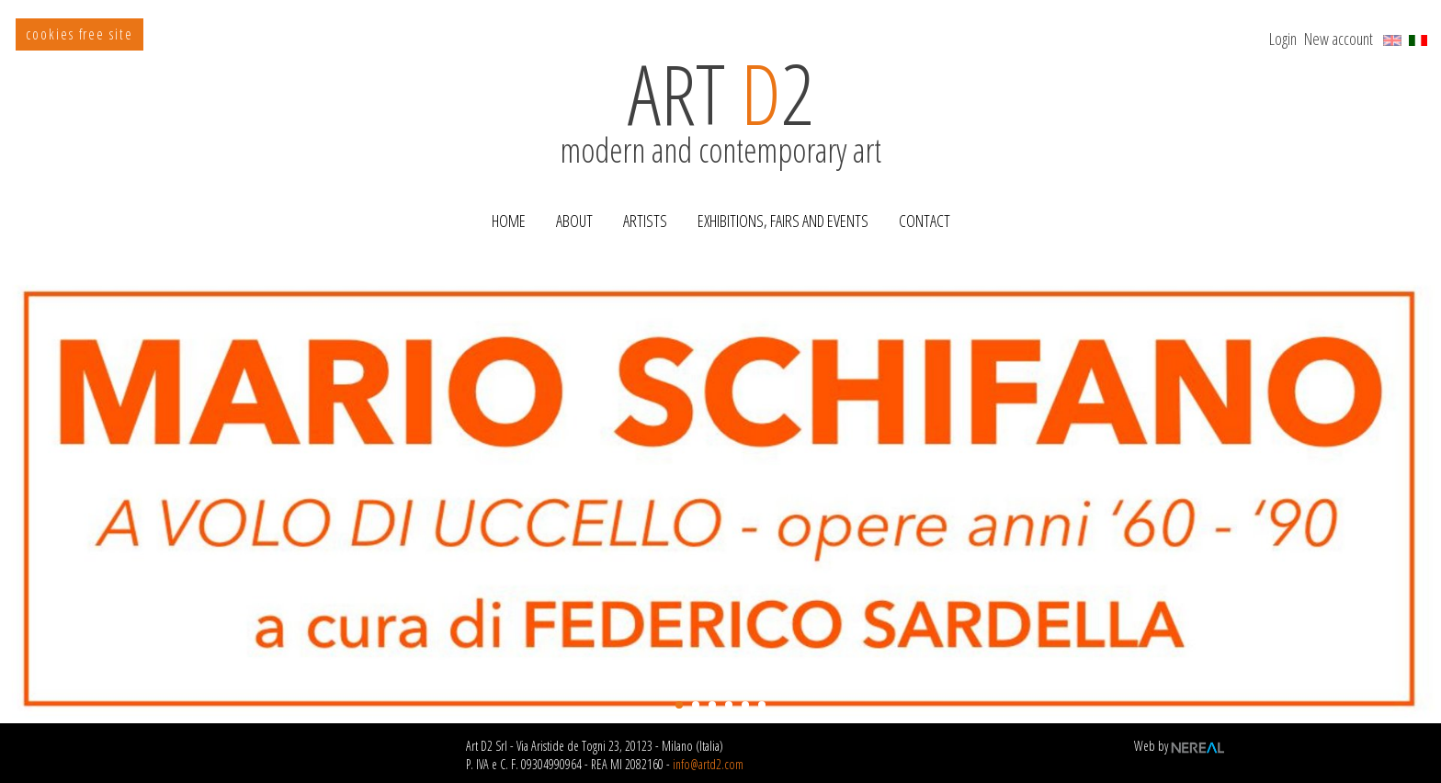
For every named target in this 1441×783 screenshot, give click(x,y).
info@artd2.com (708, 764)
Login (1283, 39)
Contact (924, 221)
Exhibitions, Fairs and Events (783, 221)
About (574, 221)
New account (1338, 39)
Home (509, 221)
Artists (645, 221)
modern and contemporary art (720, 131)
